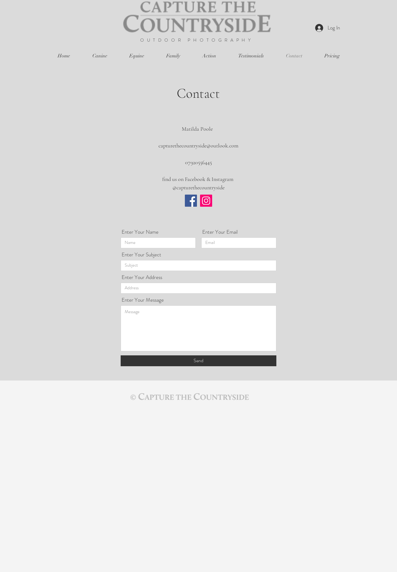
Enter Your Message (143, 300)
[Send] (198, 360)
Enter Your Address (142, 277)
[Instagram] (206, 201)
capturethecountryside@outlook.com (198, 145)
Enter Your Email (220, 232)
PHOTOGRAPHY (221, 40)
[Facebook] (191, 201)
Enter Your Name (140, 232)
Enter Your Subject (141, 254)
